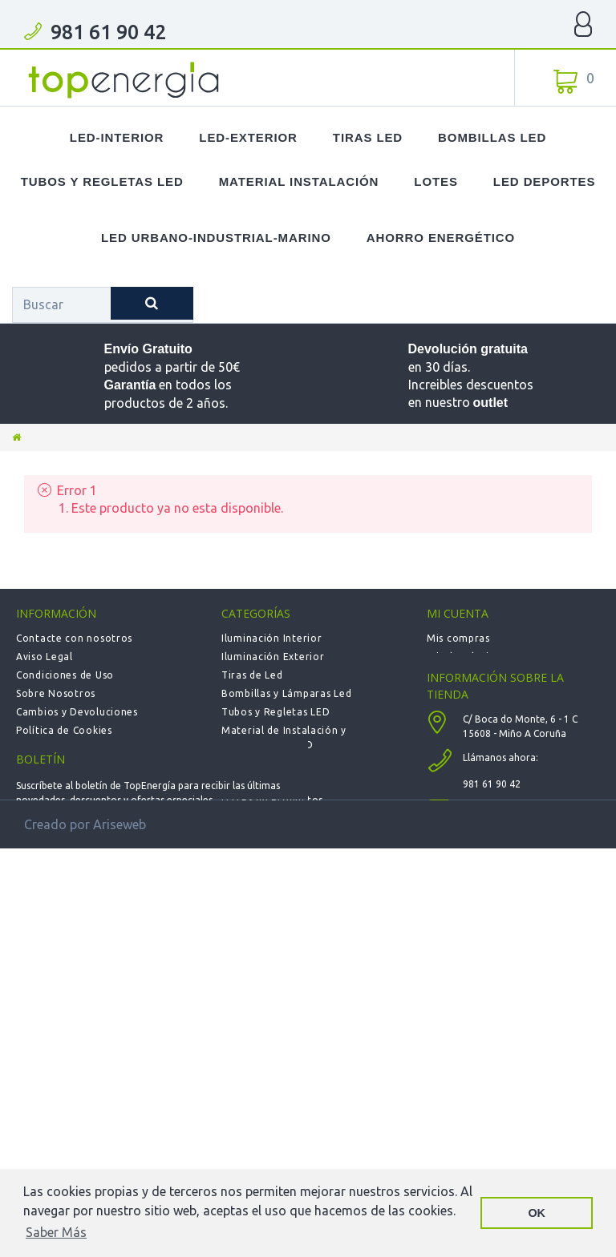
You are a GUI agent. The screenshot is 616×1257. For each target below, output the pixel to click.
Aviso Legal (44, 656)
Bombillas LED (492, 137)
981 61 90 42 (108, 32)
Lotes (436, 181)
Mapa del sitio (51, 767)
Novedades (249, 763)
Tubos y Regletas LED (102, 181)
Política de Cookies (64, 730)
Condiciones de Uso (65, 675)
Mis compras (458, 638)
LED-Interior (117, 137)
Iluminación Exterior (272, 656)
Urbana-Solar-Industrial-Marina (300, 855)
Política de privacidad (70, 748)
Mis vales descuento (477, 675)
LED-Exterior (248, 137)
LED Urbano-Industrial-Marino (216, 237)
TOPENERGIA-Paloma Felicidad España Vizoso (124, 80)
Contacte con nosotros (74, 638)
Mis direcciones (466, 693)
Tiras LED (368, 137)
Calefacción (251, 818)
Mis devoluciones (470, 656)
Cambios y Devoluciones (77, 712)
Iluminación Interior (271, 638)
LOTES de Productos (272, 800)
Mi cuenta (457, 613)
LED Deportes (544, 181)
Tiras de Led (252, 675)
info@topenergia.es (508, 911)
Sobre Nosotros (55, 693)
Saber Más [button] (56, 1232)
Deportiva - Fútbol (267, 837)
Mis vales (449, 730)
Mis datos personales (480, 712)
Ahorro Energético (441, 237)
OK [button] (536, 1213)
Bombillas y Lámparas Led (286, 693)
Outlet (237, 781)
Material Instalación (299, 181)
